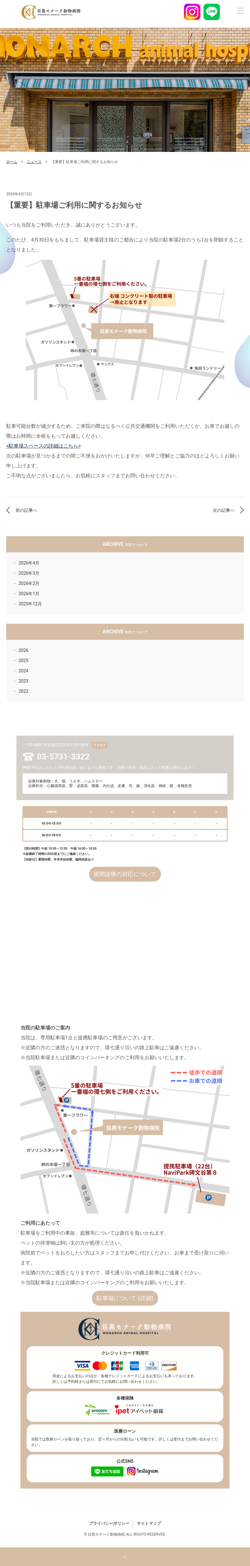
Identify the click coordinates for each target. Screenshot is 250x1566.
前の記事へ (26, 510)
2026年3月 (29, 573)
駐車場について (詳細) (124, 1298)
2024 (23, 670)
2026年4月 (29, 562)
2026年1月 (29, 593)
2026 (23, 650)
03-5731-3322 (63, 756)
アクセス (99, 745)
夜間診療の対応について (125, 874)
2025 (23, 660)
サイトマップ (149, 1523)
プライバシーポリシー (109, 1523)
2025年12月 (30, 603)
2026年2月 (29, 583)
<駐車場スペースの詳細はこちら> (43, 446)
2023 (23, 681)
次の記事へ (223, 510)
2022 (23, 691)
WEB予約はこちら (38, 767)
